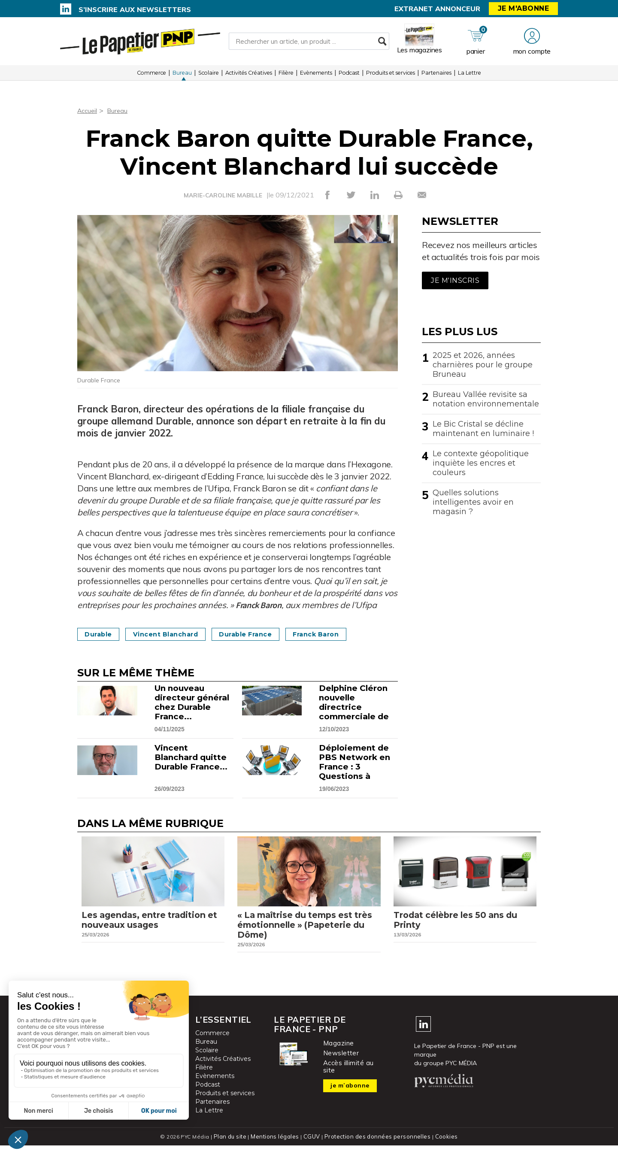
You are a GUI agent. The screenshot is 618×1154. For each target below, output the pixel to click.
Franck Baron (345, 634)
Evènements (316, 77)
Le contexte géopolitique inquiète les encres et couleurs (481, 463)
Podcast (349, 77)
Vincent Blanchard (177, 634)
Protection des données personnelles (376, 1145)
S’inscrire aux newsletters (135, 9)
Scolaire (208, 77)
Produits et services (390, 77)
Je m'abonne (523, 8)
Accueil (88, 110)
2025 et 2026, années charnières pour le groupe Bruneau (483, 365)
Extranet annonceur (437, 8)
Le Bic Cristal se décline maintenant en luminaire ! (483, 428)
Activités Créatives (248, 77)
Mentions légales (277, 1145)
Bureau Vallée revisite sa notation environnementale (486, 399)
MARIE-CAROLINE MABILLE (223, 195)
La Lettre (469, 77)
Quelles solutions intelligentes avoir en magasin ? (473, 502)
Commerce (151, 77)
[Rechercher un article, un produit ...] (309, 43)
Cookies (443, 1145)
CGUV (313, 1145)
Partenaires (436, 77)
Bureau (182, 77)
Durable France (266, 634)
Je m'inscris (455, 280)
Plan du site (233, 1145)
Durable (101, 634)
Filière (286, 77)
